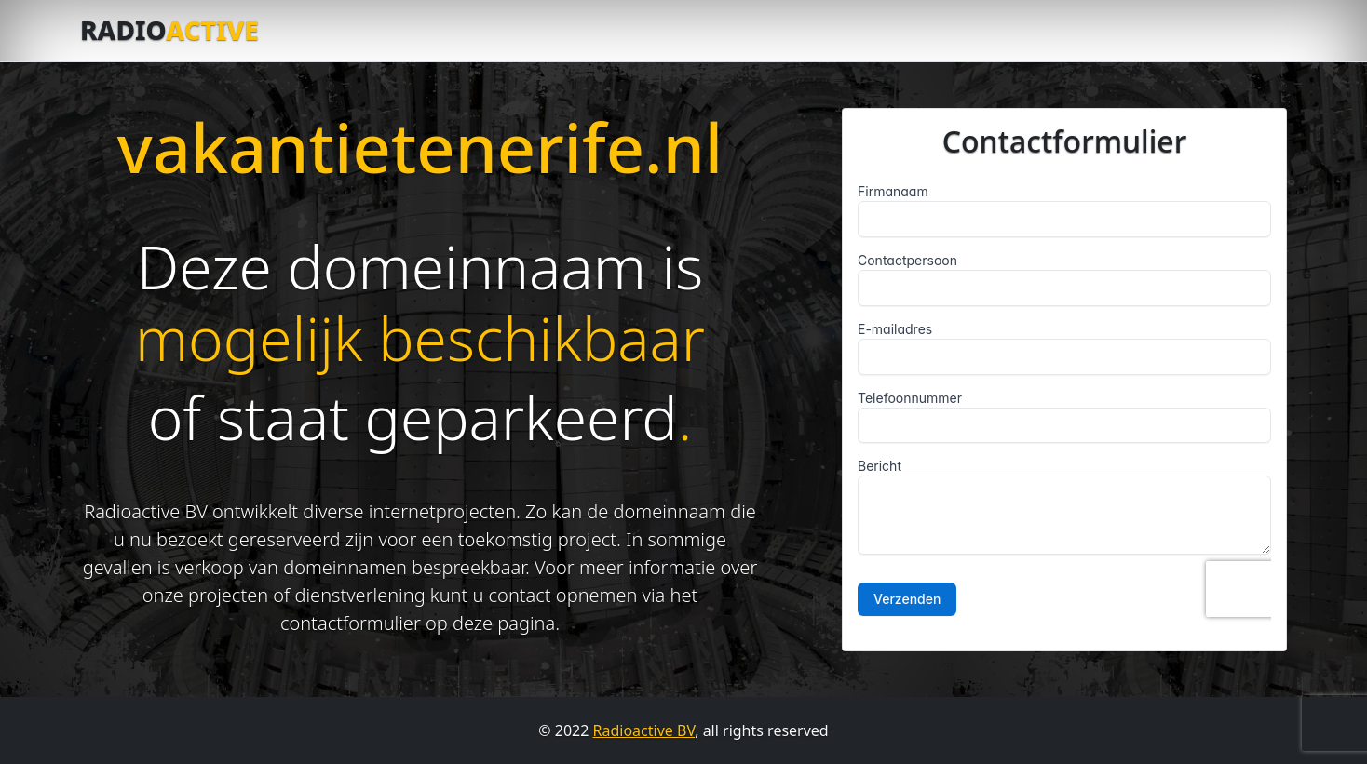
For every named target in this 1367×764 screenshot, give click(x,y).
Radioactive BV (644, 730)
